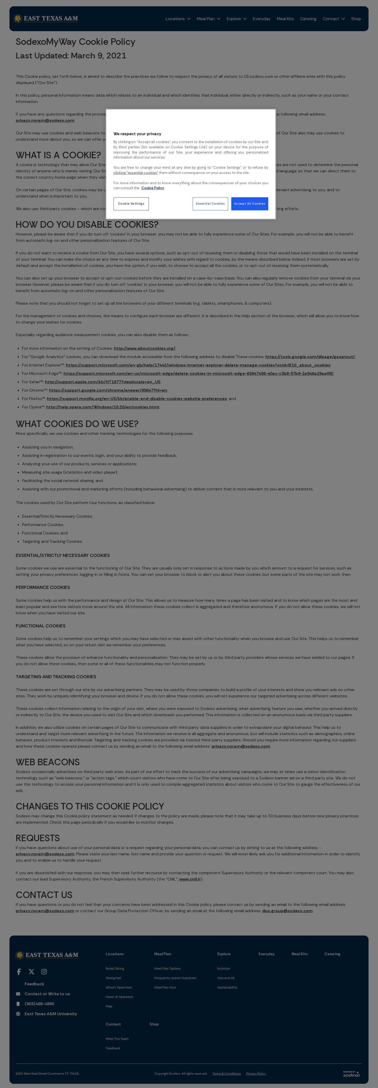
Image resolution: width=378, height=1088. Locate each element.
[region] (191, 164)
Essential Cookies (210, 204)
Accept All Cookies (249, 204)
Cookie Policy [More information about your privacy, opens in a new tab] (152, 188)
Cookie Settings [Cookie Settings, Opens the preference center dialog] (131, 204)
